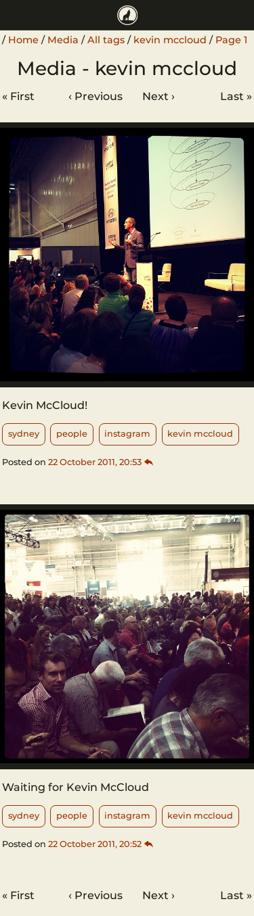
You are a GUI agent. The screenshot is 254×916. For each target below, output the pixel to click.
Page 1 (231, 40)
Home (23, 40)
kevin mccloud (170, 40)
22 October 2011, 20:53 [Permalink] (95, 462)
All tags (106, 40)
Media (63, 40)
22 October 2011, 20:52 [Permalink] (95, 844)
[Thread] (149, 462)
